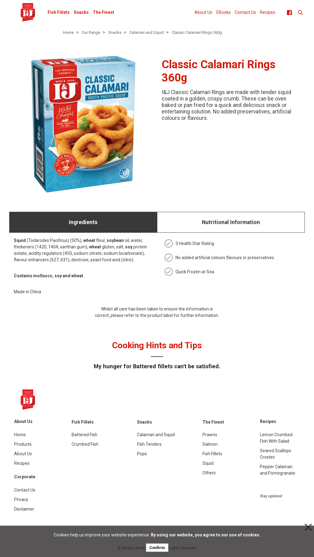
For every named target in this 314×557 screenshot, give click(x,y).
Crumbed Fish (85, 444)
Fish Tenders (149, 444)
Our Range (91, 32)
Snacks (81, 12)
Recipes (267, 12)
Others (209, 472)
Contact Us (245, 12)
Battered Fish (84, 434)
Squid (208, 463)
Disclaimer (24, 509)
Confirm (157, 547)
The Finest (103, 12)
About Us (203, 12)
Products (23, 444)
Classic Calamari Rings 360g (197, 32)
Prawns (209, 434)
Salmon (210, 444)
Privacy (21, 499)
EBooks (223, 12)
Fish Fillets (59, 12)
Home (68, 32)
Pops (142, 453)
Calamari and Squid (146, 32)
